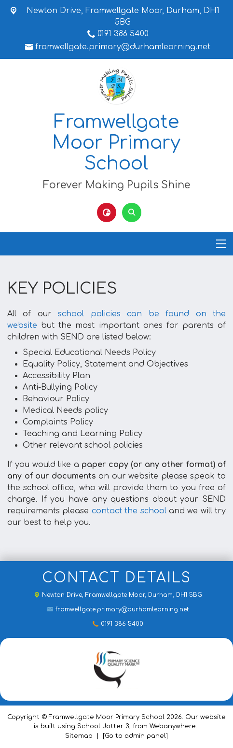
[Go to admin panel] (135, 736)
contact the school (129, 511)
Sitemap (79, 736)
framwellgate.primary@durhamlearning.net (122, 46)
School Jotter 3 (103, 726)
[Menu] (221, 243)
